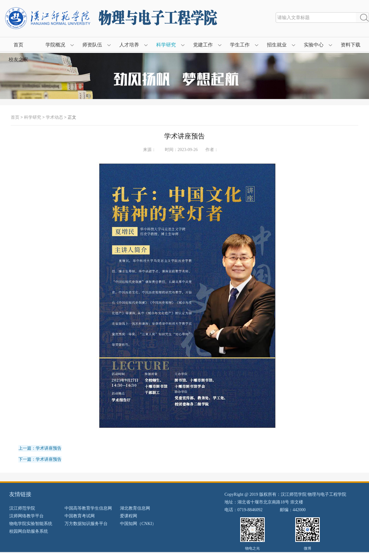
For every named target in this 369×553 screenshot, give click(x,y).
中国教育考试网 (80, 516)
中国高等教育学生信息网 (88, 508)
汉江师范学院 (22, 508)
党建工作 (203, 44)
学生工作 (240, 44)
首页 (18, 44)
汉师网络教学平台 (26, 516)
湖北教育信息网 (135, 508)
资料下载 (350, 44)
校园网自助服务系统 (28, 531)
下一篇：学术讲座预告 (40, 459)
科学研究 (166, 44)
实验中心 (313, 44)
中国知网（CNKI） (138, 523)
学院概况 (55, 44)
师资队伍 (92, 44)
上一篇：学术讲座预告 (40, 448)
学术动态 (54, 117)
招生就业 (277, 44)
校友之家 (18, 59)
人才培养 (129, 44)
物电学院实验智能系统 (30, 523)
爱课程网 (128, 516)
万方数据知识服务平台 (86, 523)
